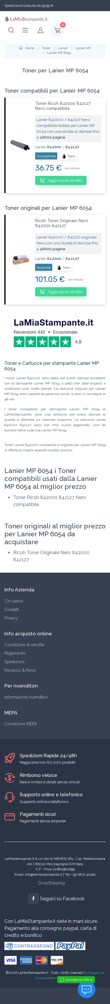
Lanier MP (83, 48)
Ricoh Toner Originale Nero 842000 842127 (61, 223)
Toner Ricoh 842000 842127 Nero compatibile (63, 106)
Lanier (63, 48)
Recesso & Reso (20, 670)
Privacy (11, 618)
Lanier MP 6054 (59, 53)
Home (26, 48)
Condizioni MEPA (20, 723)
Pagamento (15, 653)
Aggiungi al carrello (60, 180)
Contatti (11, 609)
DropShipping (51, 883)
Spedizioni (14, 661)
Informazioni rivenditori (26, 697)
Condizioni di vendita (24, 644)
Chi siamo (13, 601)
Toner (46, 48)
